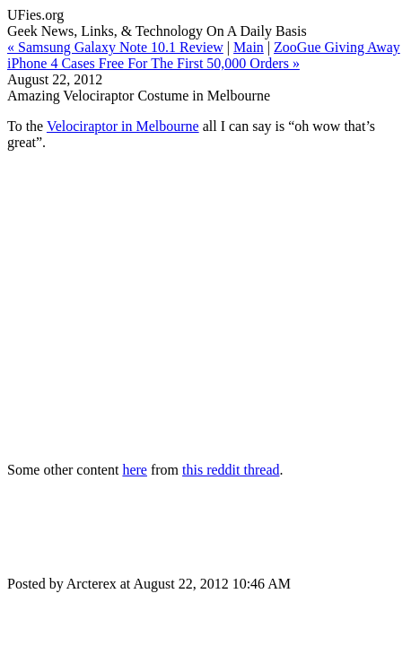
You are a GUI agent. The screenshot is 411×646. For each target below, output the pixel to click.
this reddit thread (230, 469)
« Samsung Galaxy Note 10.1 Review (115, 47)
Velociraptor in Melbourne (123, 126)
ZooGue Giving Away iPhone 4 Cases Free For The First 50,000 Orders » (203, 55)
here (134, 469)
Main (248, 47)
